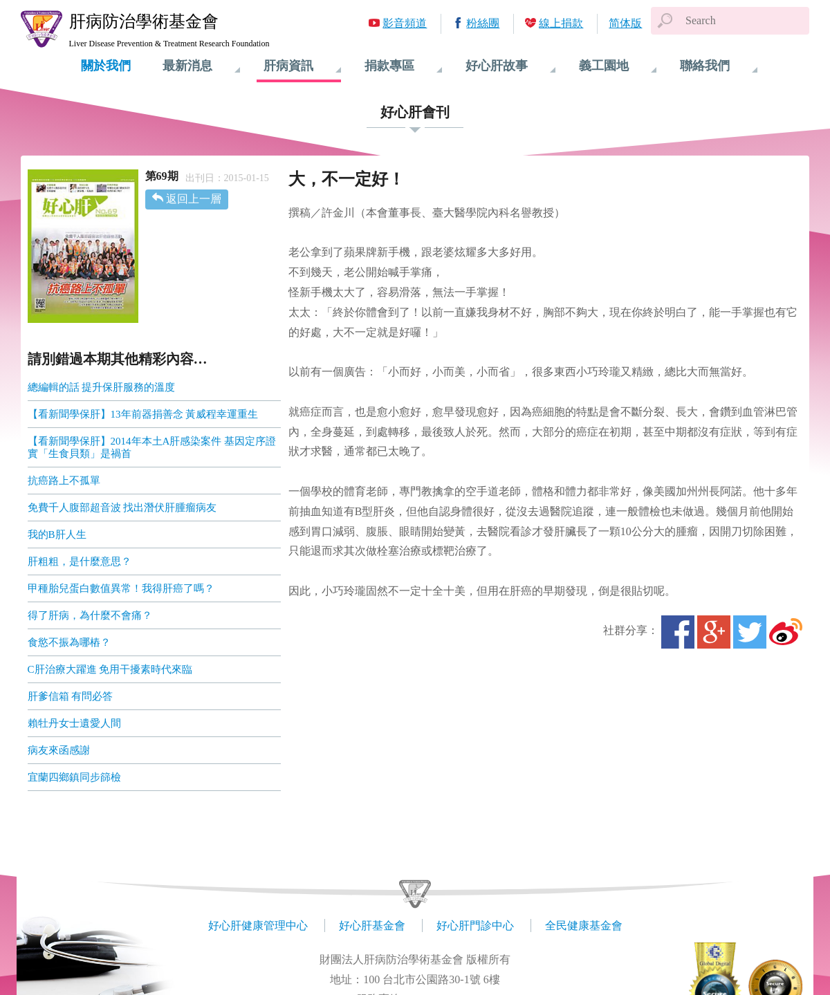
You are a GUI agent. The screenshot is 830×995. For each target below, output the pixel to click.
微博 (785, 632)
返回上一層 (193, 199)
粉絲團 (482, 23)
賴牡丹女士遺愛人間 (74, 723)
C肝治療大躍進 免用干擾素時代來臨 (110, 669)
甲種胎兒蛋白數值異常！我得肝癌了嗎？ (121, 588)
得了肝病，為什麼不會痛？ (90, 615)
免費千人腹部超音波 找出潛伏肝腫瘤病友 (122, 507)
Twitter (749, 632)
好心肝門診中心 (475, 925)
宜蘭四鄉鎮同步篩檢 (74, 777)
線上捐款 (561, 23)
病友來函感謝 (59, 750)
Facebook (677, 632)
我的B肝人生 (57, 534)
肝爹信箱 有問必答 (70, 696)
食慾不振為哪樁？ (69, 642)
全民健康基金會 (583, 925)
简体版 (625, 23)
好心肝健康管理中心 (258, 925)
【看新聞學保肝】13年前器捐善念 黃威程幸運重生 (143, 414)
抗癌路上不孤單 (64, 480)
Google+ (713, 632)
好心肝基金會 (372, 925)
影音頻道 (404, 23)
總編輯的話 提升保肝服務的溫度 (102, 387)
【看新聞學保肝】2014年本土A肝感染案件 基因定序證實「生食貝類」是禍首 (152, 447)
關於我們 (106, 66)
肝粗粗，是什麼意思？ (79, 561)
